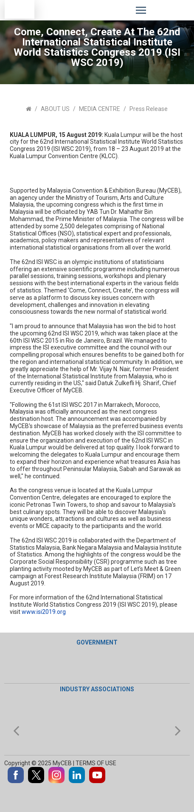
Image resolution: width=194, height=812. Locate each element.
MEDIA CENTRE (99, 108)
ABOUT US (55, 108)
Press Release (148, 108)
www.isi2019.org (44, 611)
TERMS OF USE (97, 763)
